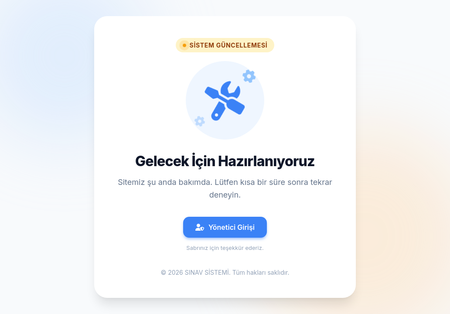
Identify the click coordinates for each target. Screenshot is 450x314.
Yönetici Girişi (225, 227)
